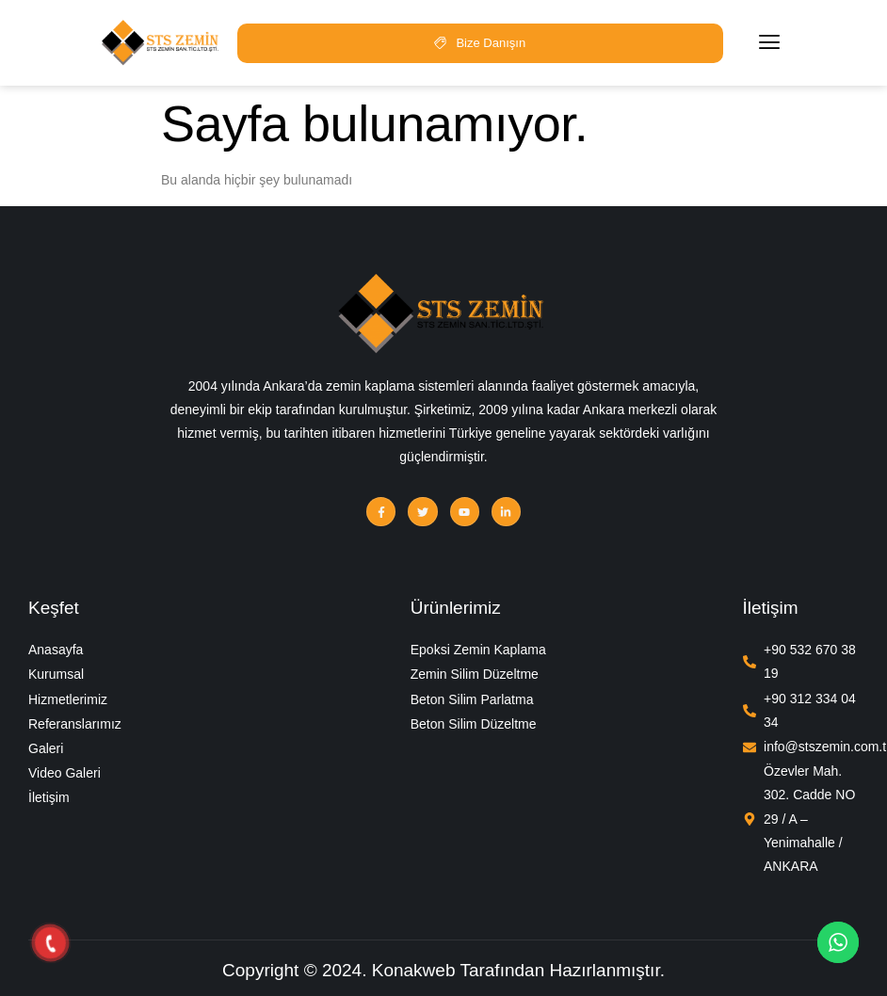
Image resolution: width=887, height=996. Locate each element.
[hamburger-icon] (769, 42)
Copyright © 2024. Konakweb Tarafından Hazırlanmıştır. (443, 970)
